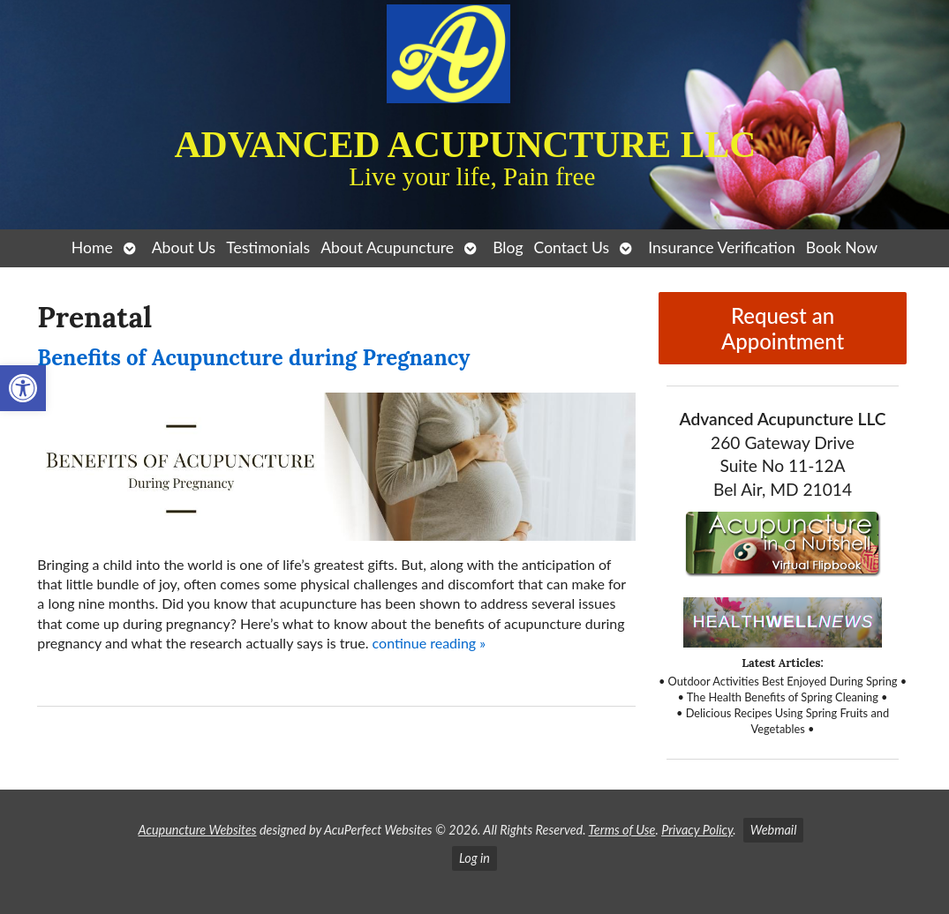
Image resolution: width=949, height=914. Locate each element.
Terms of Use (622, 829)
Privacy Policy (697, 829)
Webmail (773, 829)
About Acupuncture (387, 247)
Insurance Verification (721, 247)
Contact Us (572, 247)
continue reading (429, 642)
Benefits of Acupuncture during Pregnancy (253, 357)
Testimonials (268, 247)
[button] (23, 388)
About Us (183, 247)
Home (92, 247)
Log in (474, 857)
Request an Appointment (782, 328)
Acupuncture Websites (198, 829)
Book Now (841, 247)
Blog (508, 247)
